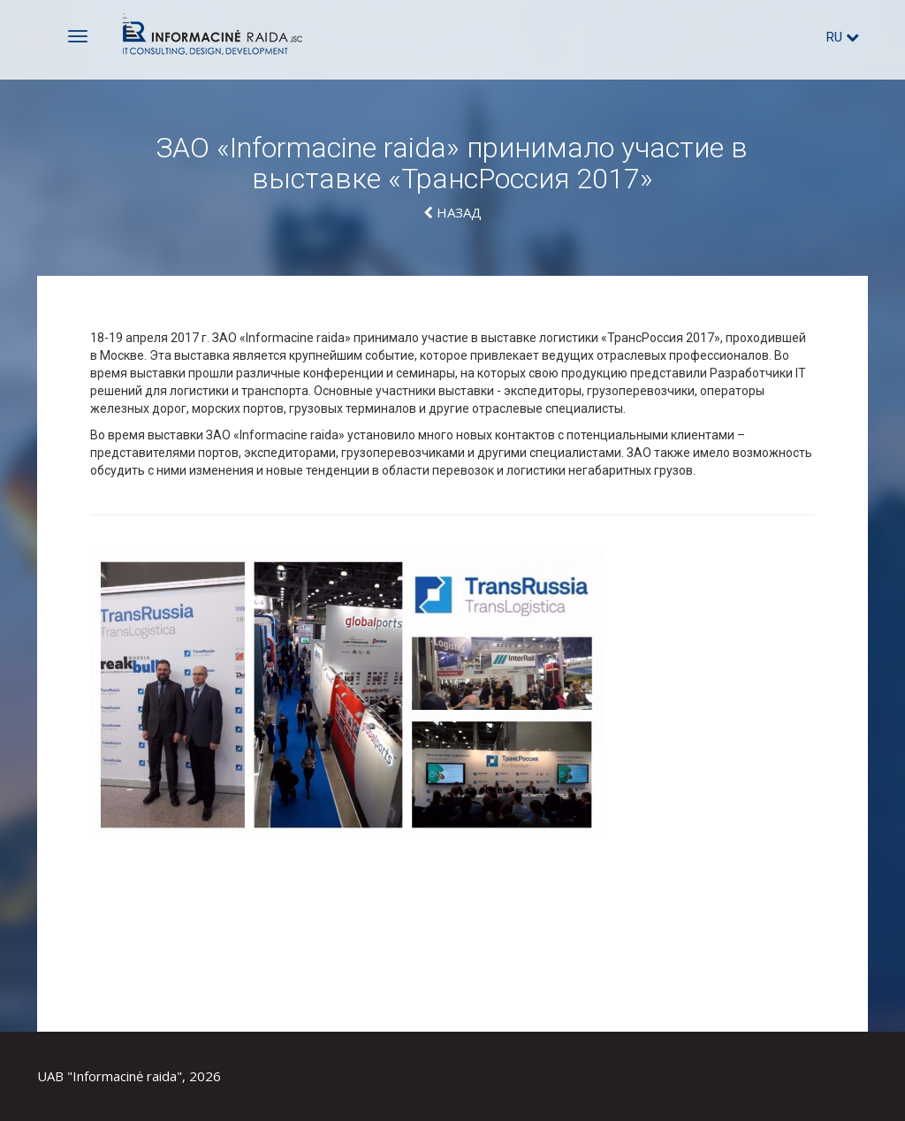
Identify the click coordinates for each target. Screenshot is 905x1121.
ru (842, 37)
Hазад (452, 212)
